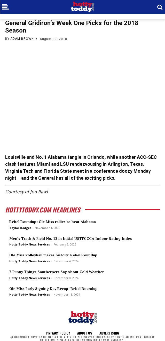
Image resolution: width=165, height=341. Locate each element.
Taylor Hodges (20, 228)
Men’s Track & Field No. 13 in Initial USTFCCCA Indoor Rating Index (70, 238)
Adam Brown (22, 38)
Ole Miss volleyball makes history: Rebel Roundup (53, 254)
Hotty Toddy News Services (29, 244)
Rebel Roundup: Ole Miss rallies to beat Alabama (52, 221)
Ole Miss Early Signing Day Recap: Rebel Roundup (53, 288)
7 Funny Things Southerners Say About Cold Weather (56, 271)
